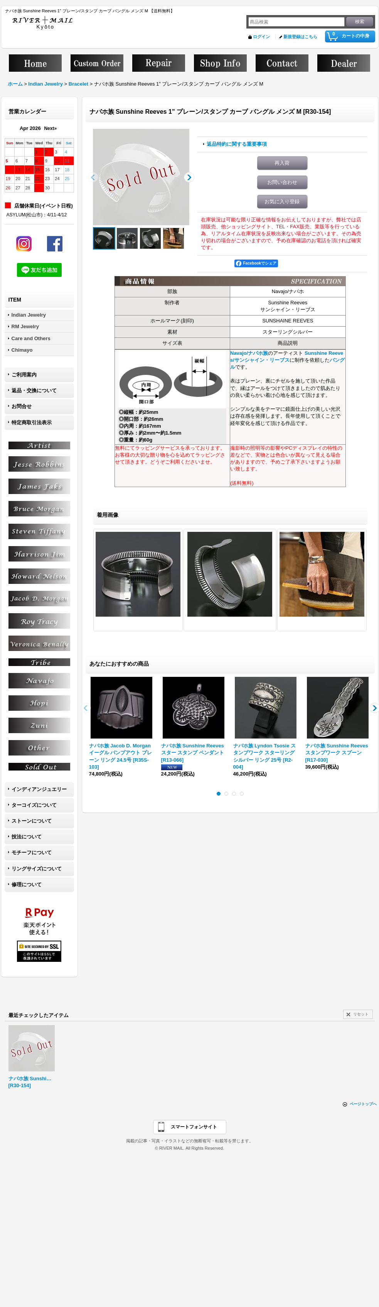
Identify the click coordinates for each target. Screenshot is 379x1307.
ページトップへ (363, 1104)
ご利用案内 (24, 375)
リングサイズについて (37, 869)
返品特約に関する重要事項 (237, 144)
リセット (361, 1014)
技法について (27, 837)
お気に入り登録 (282, 201)
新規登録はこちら (300, 36)
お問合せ (22, 406)
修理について (27, 884)
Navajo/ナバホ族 (249, 353)
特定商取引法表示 (32, 422)
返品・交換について (34, 390)
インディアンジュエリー (39, 789)
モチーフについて (32, 852)
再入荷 (282, 163)
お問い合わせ (282, 182)
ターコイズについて (34, 805)
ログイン (261, 36)
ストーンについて (32, 821)
